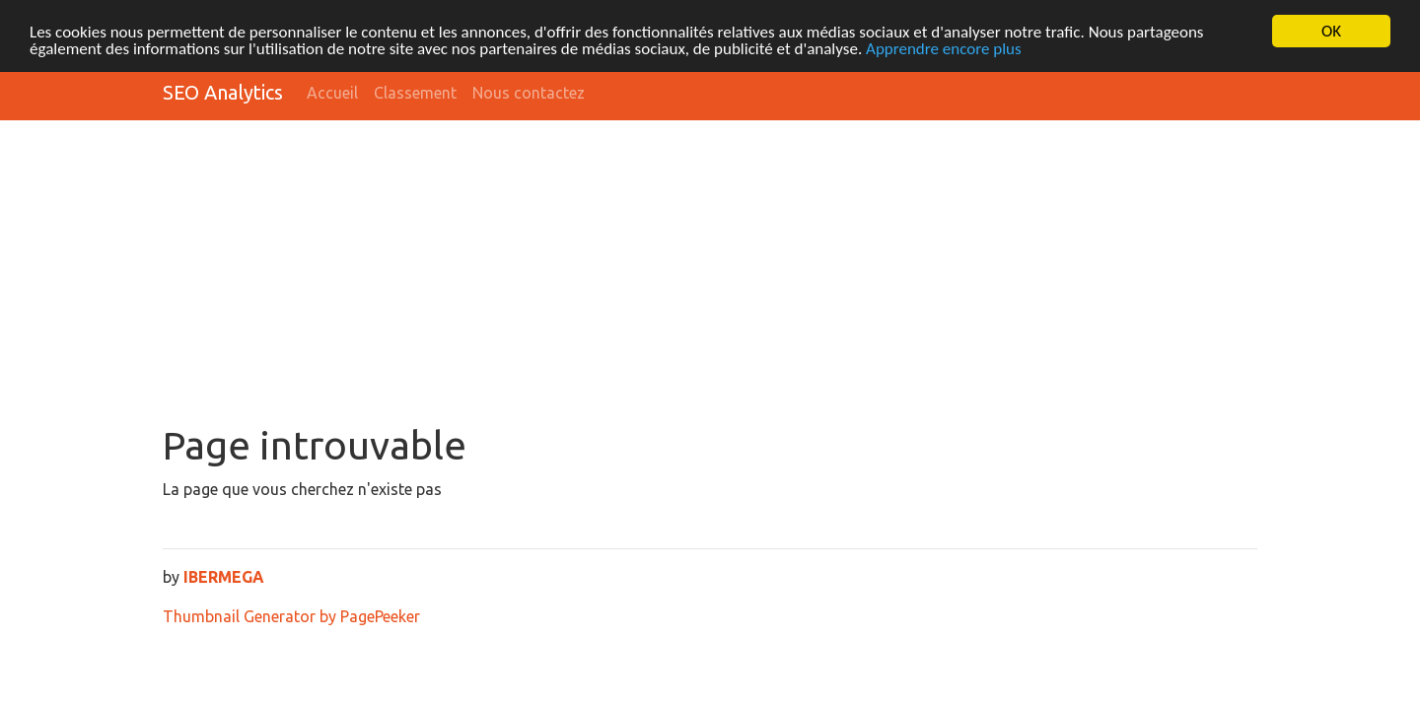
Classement (415, 93)
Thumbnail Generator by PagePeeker (291, 616)
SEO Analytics (223, 92)
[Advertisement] (710, 274)
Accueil (332, 93)
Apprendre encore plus (944, 47)
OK (1331, 31)
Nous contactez (528, 93)
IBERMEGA (223, 577)
